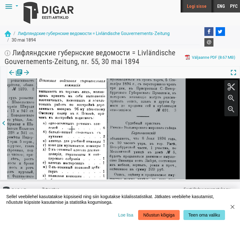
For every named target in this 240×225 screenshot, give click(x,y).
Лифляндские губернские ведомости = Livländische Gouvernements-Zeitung (94, 33)
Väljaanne (16, 76)
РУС (234, 6)
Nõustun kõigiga (158, 215)
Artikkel (43, 76)
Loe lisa (125, 215)
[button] (10, 6)
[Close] (232, 207)
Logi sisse (197, 6)
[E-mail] (209, 42)
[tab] (16, 77)
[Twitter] (220, 31)
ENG (221, 6)
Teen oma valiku (204, 215)
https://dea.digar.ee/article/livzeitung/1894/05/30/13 (55, 101)
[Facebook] (209, 31)
